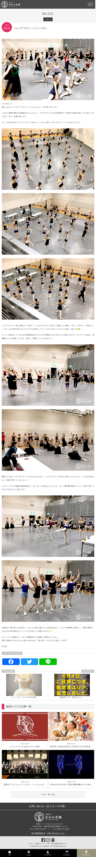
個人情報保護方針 (38, 833)
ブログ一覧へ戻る (48, 794)
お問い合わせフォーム (56, 833)
